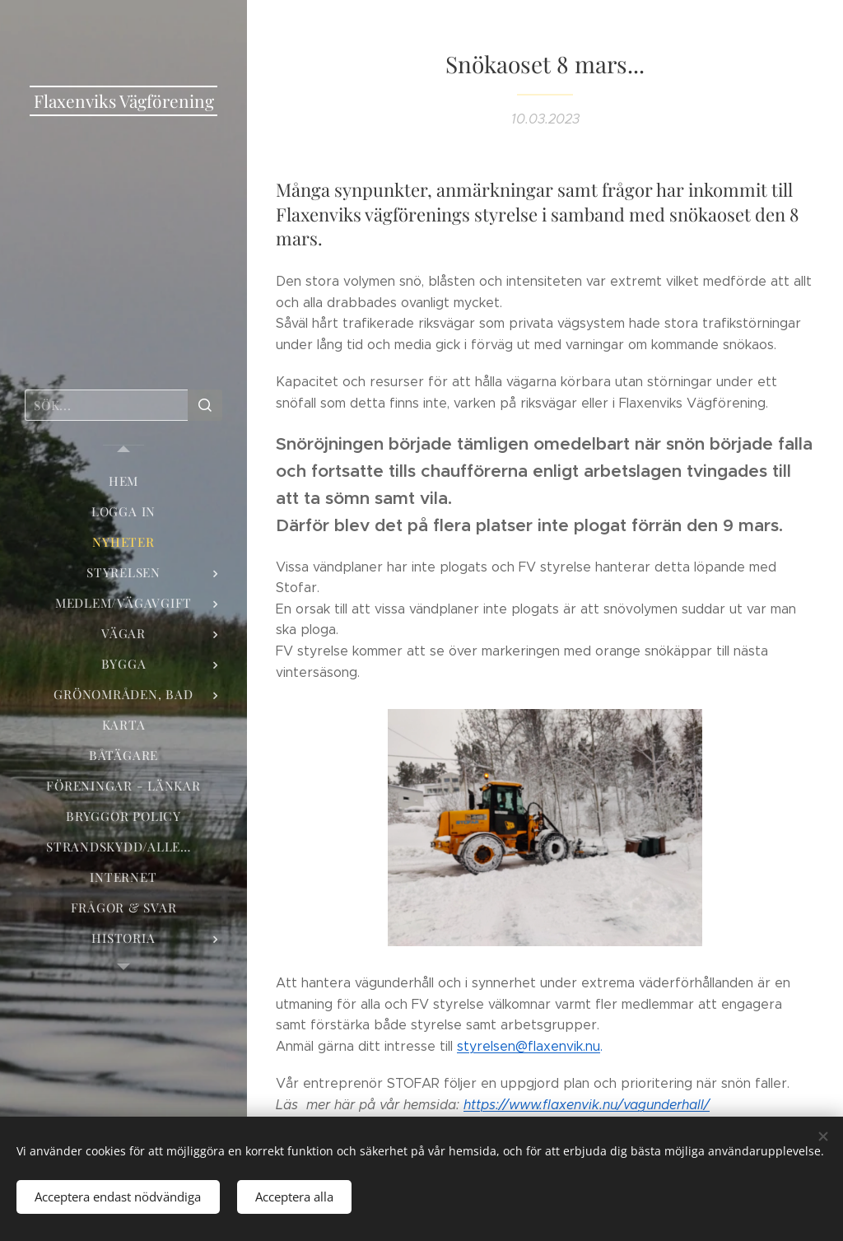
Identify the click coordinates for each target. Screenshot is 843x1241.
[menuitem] (123, 481)
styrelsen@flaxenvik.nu (528, 1046)
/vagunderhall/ (586, 1105)
